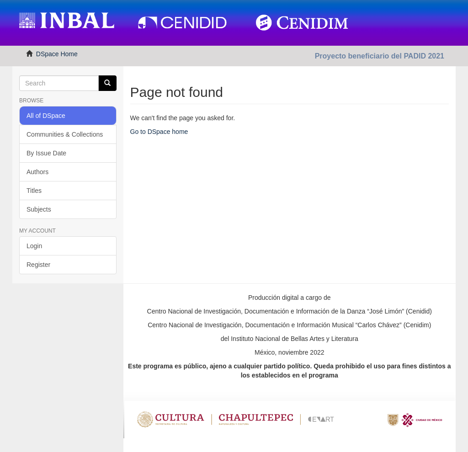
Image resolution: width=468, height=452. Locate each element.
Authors (37, 171)
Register (38, 264)
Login (34, 246)
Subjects (39, 209)
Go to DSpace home (159, 131)
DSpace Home (57, 54)
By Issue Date (46, 153)
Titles (34, 190)
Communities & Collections (65, 134)
